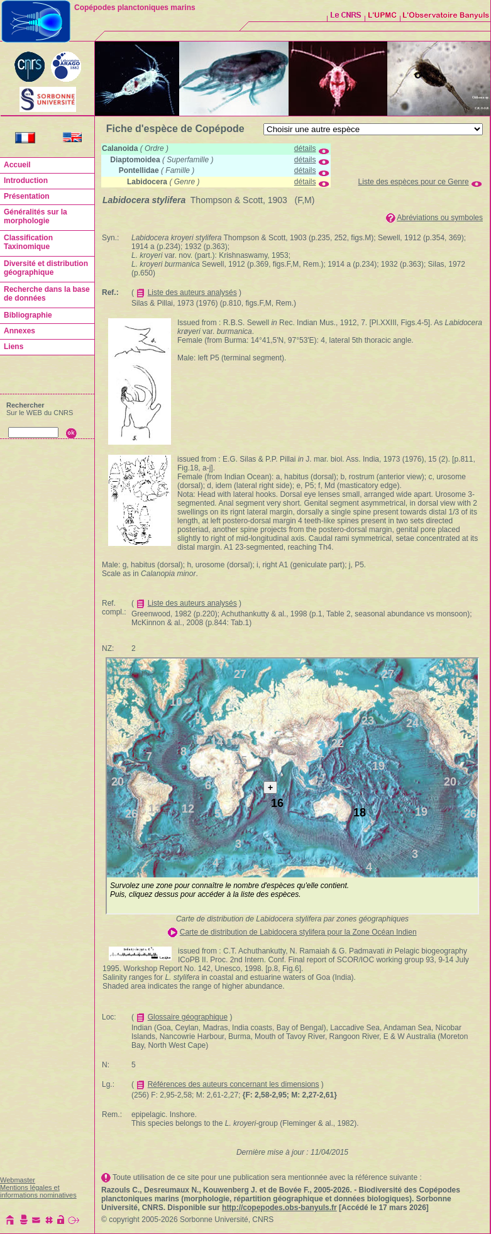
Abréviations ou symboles (440, 217)
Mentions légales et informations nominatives (38, 1191)
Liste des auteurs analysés (192, 292)
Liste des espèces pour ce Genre (413, 181)
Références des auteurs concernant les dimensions (233, 1084)
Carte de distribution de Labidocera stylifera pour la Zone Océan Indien (298, 932)
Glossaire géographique (188, 1017)
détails (305, 148)
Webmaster (17, 1180)
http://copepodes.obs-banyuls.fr (279, 1207)
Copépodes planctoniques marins (135, 7)
